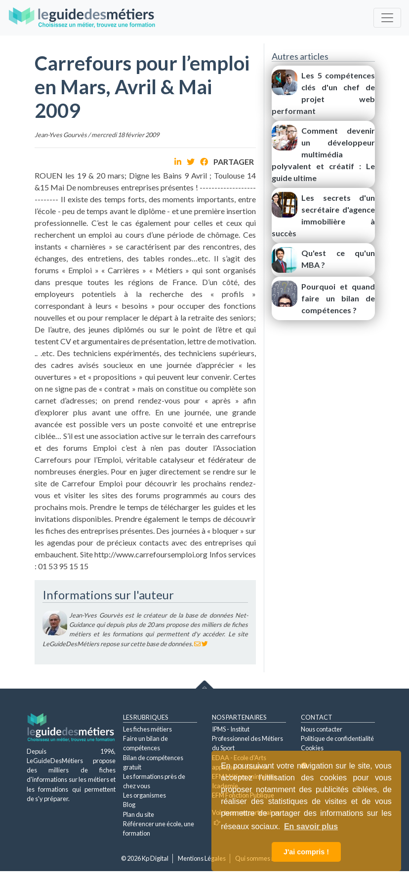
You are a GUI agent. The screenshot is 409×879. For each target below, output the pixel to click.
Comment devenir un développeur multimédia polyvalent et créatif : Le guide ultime (323, 154)
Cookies (312, 748)
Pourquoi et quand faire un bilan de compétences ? (338, 298)
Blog (129, 804)
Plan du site (138, 814)
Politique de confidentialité (337, 738)
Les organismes (144, 795)
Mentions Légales (202, 858)
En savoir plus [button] (311, 826)
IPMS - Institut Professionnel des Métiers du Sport (247, 738)
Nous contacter (321, 729)
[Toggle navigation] (387, 18)
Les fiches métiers (147, 729)
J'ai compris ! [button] (306, 852)
